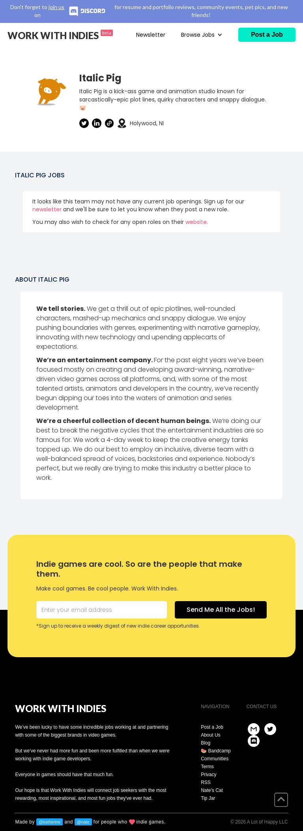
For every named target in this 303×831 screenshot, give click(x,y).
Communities (214, 758)
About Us (210, 735)
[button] (201, 35)
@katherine (49, 822)
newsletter (47, 209)
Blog (205, 743)
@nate (83, 822)
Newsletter (150, 35)
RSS (206, 782)
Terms (207, 766)
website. (196, 222)
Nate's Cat (212, 790)
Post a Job (212, 727)
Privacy (208, 774)
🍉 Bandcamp (216, 751)
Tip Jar (208, 798)
